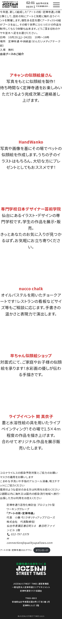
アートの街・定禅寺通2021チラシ (16, 550)
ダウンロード (42, 550)
